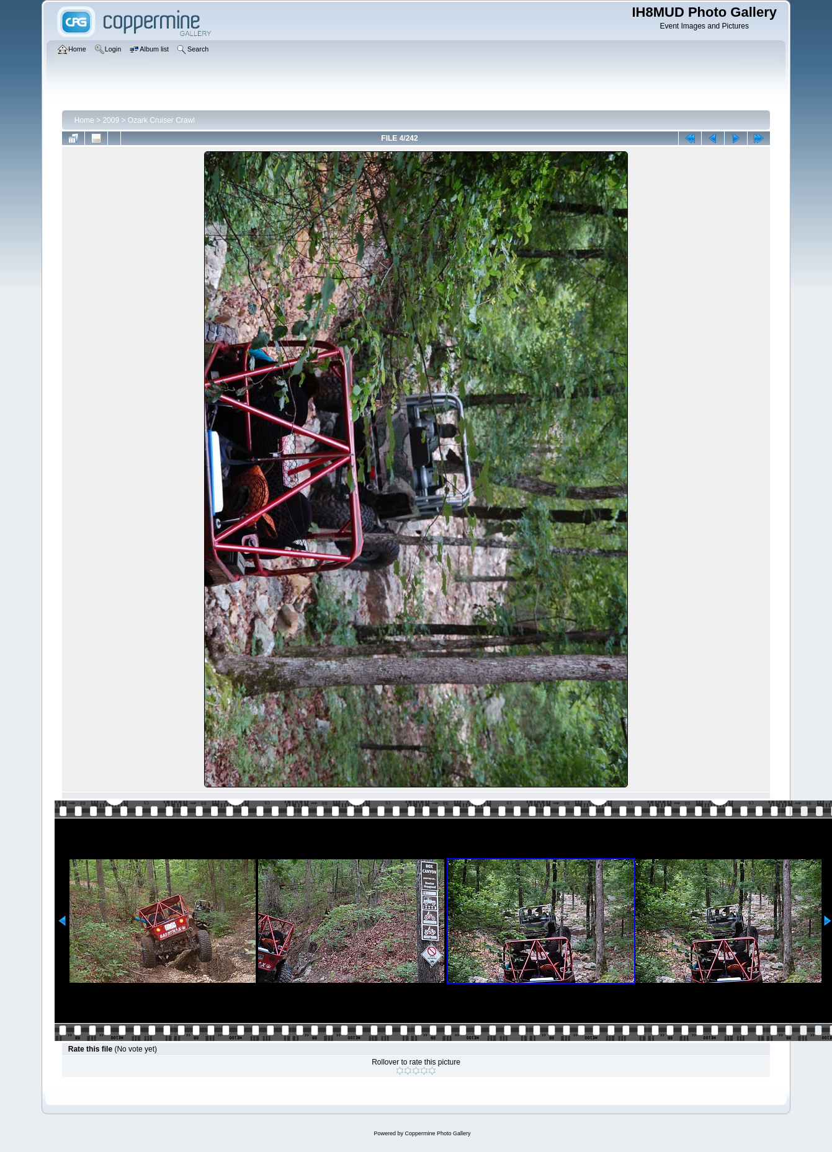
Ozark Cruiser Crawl (161, 120)
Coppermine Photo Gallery (437, 1133)
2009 (110, 120)
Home (84, 120)
